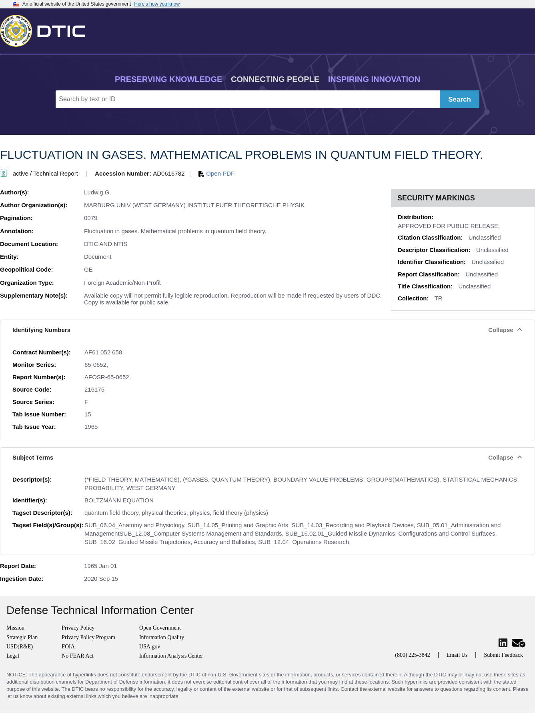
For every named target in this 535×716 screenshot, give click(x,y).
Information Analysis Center (171, 656)
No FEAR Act (77, 656)
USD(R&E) (19, 647)
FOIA (68, 647)
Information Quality (161, 637)
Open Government (160, 628)
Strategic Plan (22, 637)
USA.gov (149, 647)
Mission (15, 628)
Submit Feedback (503, 655)
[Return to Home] (46, 29)
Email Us (457, 655)
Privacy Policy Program (88, 637)
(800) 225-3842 (412, 655)
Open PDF (216, 173)
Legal (12, 656)
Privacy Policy (78, 628)
